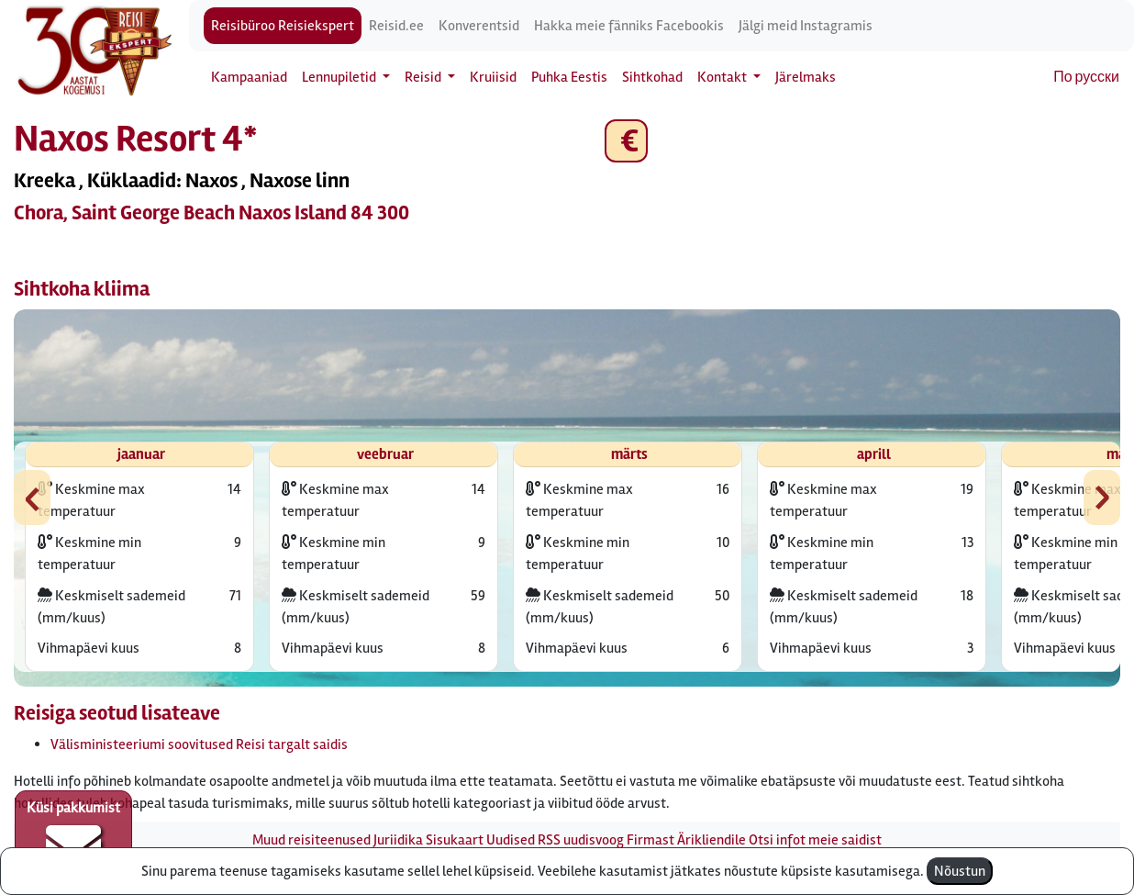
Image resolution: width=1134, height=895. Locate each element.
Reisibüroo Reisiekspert (282, 26)
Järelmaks (805, 77)
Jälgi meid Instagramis (806, 26)
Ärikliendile (711, 840)
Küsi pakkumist (73, 836)
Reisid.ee (396, 26)
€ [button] (626, 141)
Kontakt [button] (723, 77)
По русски (1086, 77)
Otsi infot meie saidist (815, 840)
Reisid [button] (424, 77)
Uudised (510, 840)
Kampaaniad (249, 77)
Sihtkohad (652, 77)
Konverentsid (479, 26)
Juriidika (398, 840)
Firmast (650, 840)
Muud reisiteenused (311, 840)
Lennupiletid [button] (340, 77)
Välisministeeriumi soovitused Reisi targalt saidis (199, 744)
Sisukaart (455, 840)
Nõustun (959, 871)
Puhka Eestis (569, 77)
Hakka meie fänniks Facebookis (629, 26)
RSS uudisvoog (581, 840)
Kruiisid (493, 77)
